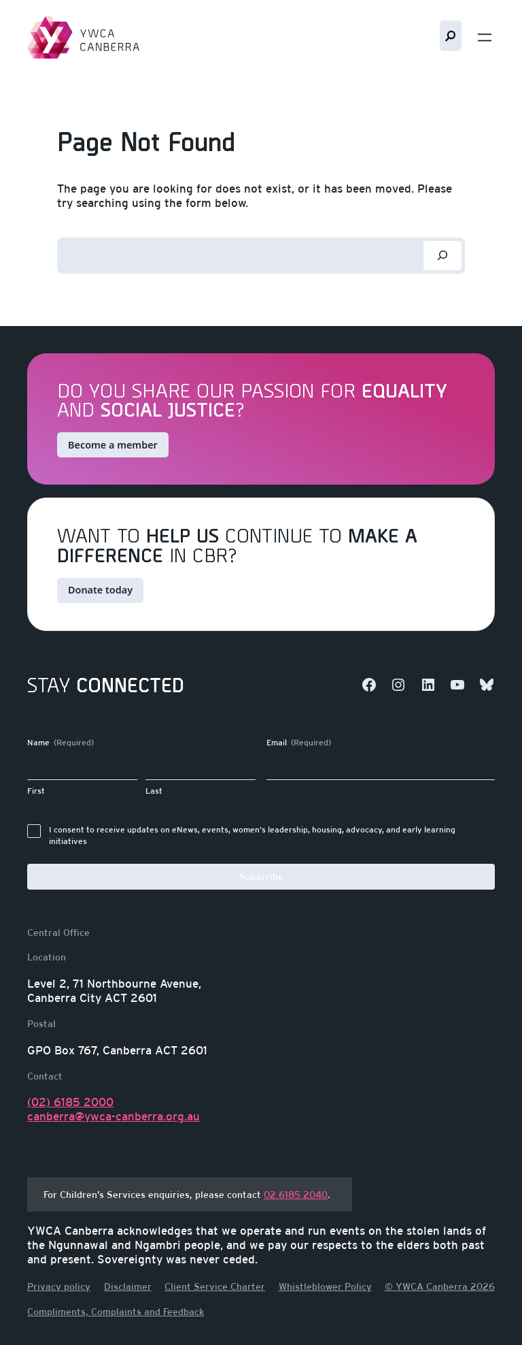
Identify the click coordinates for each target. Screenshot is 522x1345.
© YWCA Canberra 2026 (440, 1286)
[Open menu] (484, 37)
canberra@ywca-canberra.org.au (113, 1116)
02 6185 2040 (296, 1193)
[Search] (442, 255)
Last (153, 791)
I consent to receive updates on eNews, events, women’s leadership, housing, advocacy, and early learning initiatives (252, 835)
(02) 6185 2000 (70, 1102)
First (36, 791)
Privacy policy (58, 1286)
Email (298, 743)
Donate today (100, 589)
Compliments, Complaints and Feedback (115, 1311)
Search (451, 35)
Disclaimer (128, 1286)
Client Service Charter (214, 1286)
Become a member (113, 444)
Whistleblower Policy (325, 1286)
